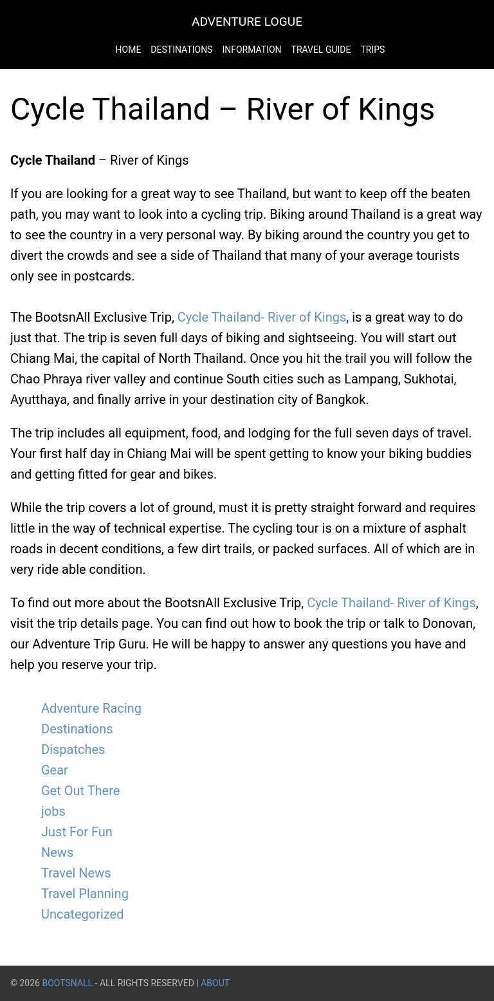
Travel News (76, 873)
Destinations (181, 49)
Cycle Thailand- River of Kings (262, 317)
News (57, 852)
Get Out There (80, 790)
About (215, 983)
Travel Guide (321, 49)
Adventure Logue (247, 21)
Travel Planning (85, 893)
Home (129, 49)
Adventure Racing (91, 708)
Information (251, 49)
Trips (372, 49)
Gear (54, 770)
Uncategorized (82, 914)
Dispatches (73, 749)
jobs (53, 811)
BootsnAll (67, 983)
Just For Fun (77, 832)
